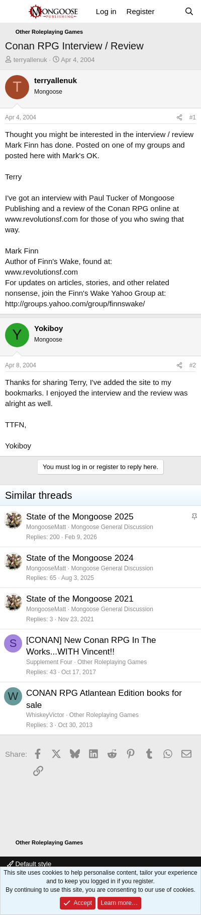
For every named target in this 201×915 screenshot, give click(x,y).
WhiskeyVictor (45, 714)
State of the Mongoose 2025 (80, 516)
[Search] (189, 11)
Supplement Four (49, 662)
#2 (192, 365)
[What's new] (169, 11)
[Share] (179, 117)
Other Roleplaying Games (112, 662)
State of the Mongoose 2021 (80, 599)
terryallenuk (30, 59)
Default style (29, 864)
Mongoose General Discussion (112, 527)
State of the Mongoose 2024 (80, 558)
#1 (192, 117)
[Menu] (14, 12)
